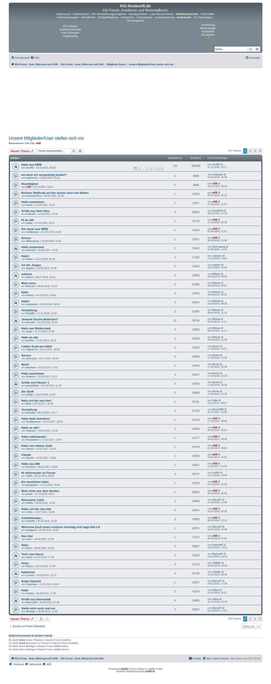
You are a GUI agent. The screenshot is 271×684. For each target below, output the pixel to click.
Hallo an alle (29, 337)
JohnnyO (30, 250)
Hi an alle (27, 220)
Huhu (25, 563)
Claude (26, 454)
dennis (215, 346)
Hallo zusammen (32, 202)
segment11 (32, 177)
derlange (30, 611)
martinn (30, 593)
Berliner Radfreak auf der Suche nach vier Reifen (55, 193)
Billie (28, 403)
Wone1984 (218, 409)
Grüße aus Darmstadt (36, 599)
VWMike (216, 563)
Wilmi (29, 548)
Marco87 (30, 322)
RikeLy (29, 566)
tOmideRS (217, 210)
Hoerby (29, 295)
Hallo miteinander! (34, 436)
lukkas (215, 590)
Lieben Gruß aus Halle (36, 346)
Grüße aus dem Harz (35, 211)
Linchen (30, 575)
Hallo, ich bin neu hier (36, 509)
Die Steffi (27, 391)
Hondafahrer (32, 439)
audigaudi (31, 530)
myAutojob (31, 304)
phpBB (124, 669)
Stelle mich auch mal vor (38, 608)
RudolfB (30, 313)
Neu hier (27, 536)
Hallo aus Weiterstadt (36, 328)
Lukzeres (217, 255)
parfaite (30, 340)
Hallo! (25, 256)
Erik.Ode (29, 143)
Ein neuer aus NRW (34, 229)
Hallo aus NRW (31, 164)
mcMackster (32, 232)
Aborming (31, 358)
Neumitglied (29, 183)
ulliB (38, 143)
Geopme (30, 376)
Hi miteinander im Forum (38, 473)
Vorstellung (29, 310)
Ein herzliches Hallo (35, 482)
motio (29, 539)
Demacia (30, 466)
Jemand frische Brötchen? (39, 319)
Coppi (29, 331)
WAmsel (30, 286)
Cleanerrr (31, 430)
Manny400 (31, 602)
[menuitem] (34, 57)
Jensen (29, 448)
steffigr (29, 394)
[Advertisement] (135, 101)
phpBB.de (150, 671)
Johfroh (26, 274)
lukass (29, 205)
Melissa (216, 273)
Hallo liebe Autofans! (35, 418)
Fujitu (215, 400)
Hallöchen (28, 572)
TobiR (29, 476)
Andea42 (30, 214)
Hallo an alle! (30, 427)
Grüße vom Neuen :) (35, 382)
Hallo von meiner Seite (36, 445)
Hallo (24, 292)
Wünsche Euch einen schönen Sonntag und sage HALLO (60, 527)
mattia (29, 223)
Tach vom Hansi (32, 554)
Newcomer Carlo (32, 500)
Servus (26, 238)
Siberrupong (32, 241)
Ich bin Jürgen (31, 265)
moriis (29, 512)
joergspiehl (31, 485)
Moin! (25, 364)
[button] (260, 151)
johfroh (29, 277)
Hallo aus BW (30, 463)
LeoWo (216, 472)
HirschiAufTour (34, 196)
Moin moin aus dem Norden (40, 491)
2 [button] (250, 151)
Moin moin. (29, 283)
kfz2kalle (30, 412)
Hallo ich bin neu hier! (36, 400)
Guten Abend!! (31, 581)
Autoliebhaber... (32, 518)
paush (29, 494)
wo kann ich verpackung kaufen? (44, 174)
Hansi (29, 557)
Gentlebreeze (33, 421)
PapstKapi (31, 584)
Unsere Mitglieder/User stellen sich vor (46, 138)
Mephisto (31, 367)
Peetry (29, 259)
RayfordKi (217, 544)
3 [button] (255, 151)
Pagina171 (31, 349)
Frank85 (30, 521)
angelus (30, 268)
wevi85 (29, 167)
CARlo (29, 503)
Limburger (217, 174)
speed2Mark (32, 385)
